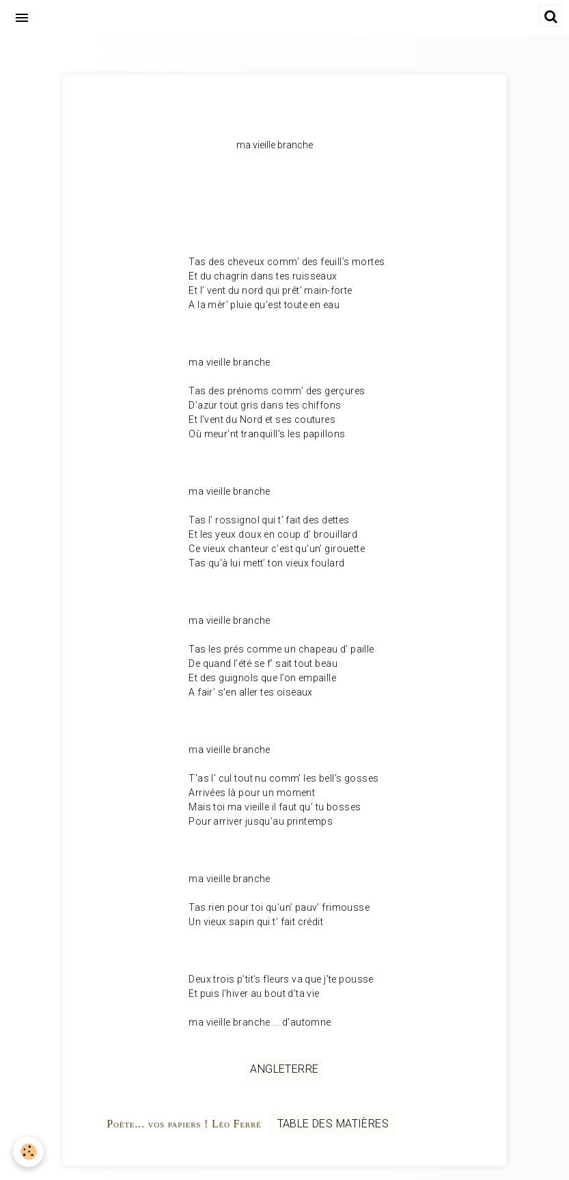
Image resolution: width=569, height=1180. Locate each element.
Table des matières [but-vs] (332, 1123)
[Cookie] (29, 1151)
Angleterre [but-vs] (284, 1068)
